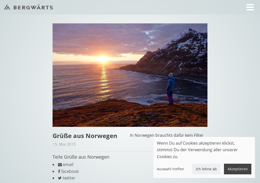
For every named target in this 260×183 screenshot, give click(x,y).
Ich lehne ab (206, 168)
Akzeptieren (238, 168)
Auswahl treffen (170, 168)
